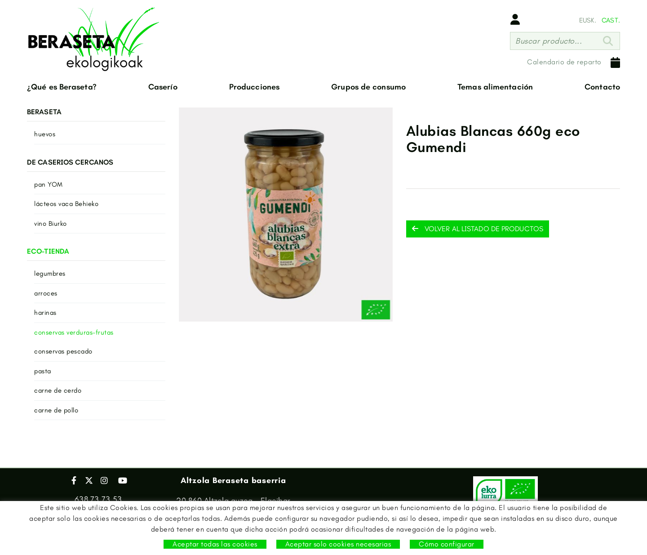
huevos (44, 134)
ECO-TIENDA (48, 251)
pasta (42, 371)
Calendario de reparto (573, 62)
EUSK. (587, 20)
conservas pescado (63, 351)
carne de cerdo (57, 390)
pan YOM (48, 184)
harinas (45, 313)
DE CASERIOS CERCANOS (70, 162)
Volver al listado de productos (477, 228)
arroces (46, 293)
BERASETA (44, 111)
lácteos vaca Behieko (66, 204)
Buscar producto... (548, 41)
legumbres (50, 273)
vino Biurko (50, 223)
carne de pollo (56, 410)
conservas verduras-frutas (74, 332)
